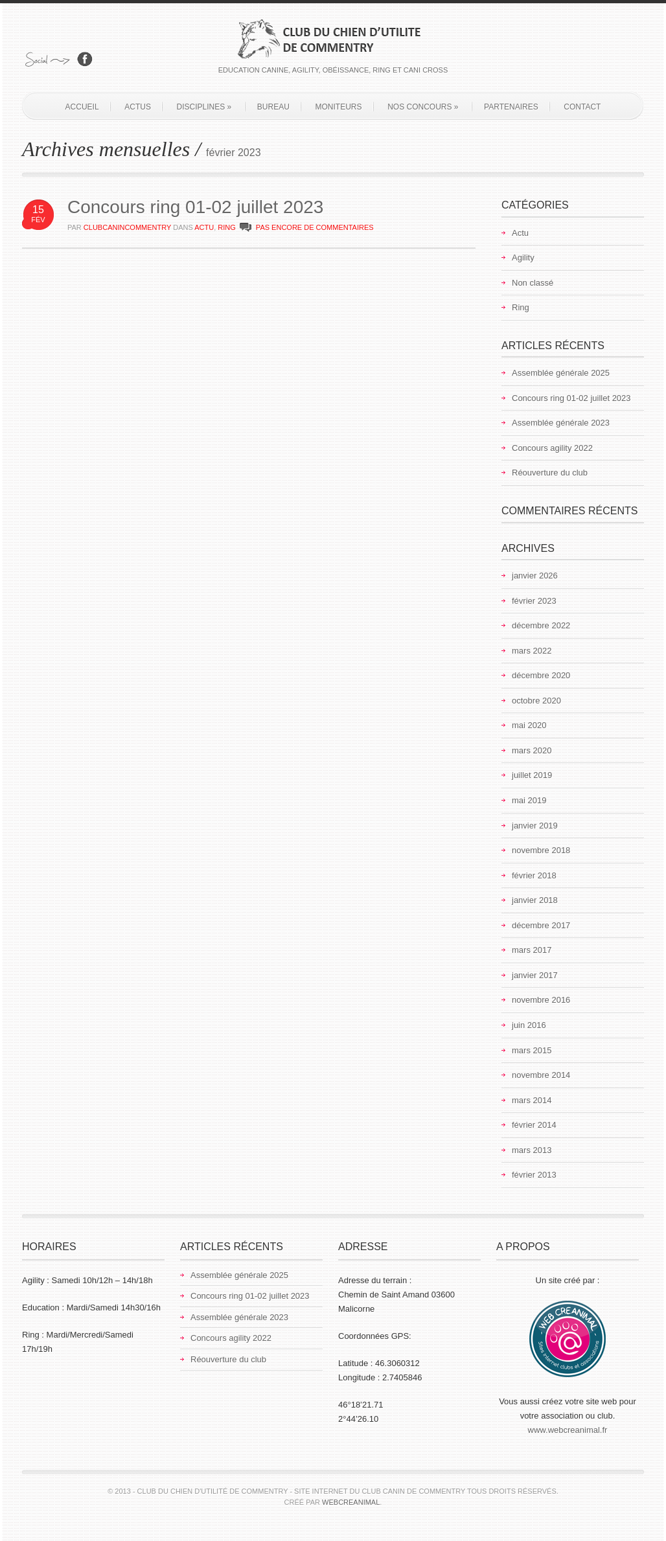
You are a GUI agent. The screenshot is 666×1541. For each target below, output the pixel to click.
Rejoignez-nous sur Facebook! (85, 59)
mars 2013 (531, 1150)
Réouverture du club (550, 472)
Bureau (273, 106)
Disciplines (204, 106)
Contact (582, 106)
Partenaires (511, 106)
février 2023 (534, 601)
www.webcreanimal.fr (568, 1430)
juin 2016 (529, 1025)
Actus (137, 106)
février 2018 (534, 875)
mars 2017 (531, 950)
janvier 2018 (535, 900)
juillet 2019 (532, 775)
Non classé (532, 283)
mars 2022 (531, 651)
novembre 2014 (541, 1075)
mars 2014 (531, 1100)
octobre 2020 (536, 700)
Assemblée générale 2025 (561, 373)
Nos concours (422, 106)
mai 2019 (529, 800)
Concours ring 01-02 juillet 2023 (195, 207)
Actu (204, 227)
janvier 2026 (535, 575)
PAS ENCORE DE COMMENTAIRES (315, 227)
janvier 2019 (535, 825)
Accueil (82, 106)
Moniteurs (339, 106)
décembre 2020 (541, 675)
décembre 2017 (541, 925)
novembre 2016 (541, 1000)
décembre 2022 (541, 625)
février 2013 (534, 1175)
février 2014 (534, 1125)
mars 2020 (531, 750)
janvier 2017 (535, 975)
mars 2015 (531, 1050)
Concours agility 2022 (552, 448)
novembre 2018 (541, 850)
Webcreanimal (351, 1502)
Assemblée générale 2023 (561, 423)
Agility (523, 257)
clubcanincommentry (127, 227)
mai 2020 (529, 725)
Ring (227, 227)
